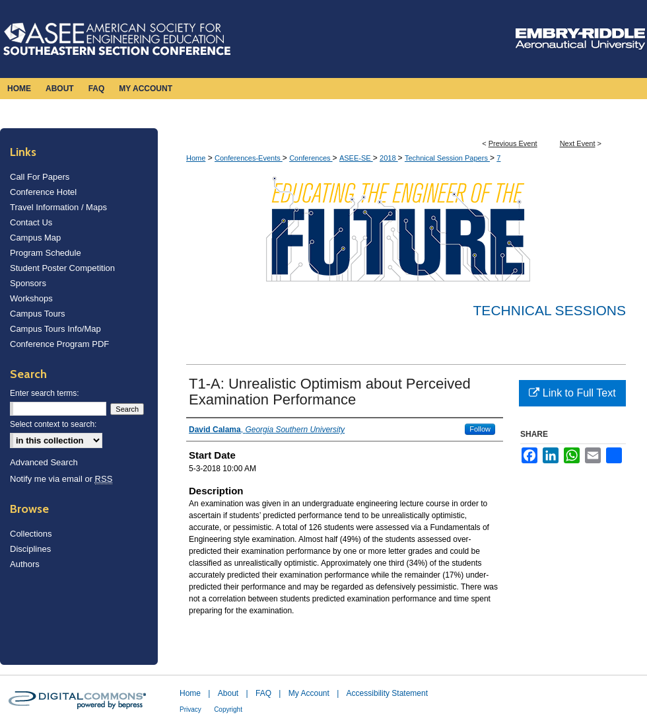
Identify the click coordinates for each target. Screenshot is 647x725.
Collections (31, 534)
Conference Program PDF (59, 344)
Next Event (578, 143)
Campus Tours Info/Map (55, 329)
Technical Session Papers (447, 158)
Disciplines (30, 549)
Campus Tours (37, 314)
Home (195, 158)
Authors (25, 564)
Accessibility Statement (387, 693)
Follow (480, 429)
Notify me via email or (61, 479)
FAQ (263, 693)
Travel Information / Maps (58, 207)
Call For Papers (39, 177)
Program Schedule (45, 253)
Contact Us (31, 222)
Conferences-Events (249, 158)
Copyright (228, 709)
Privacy (190, 709)
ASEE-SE (356, 158)
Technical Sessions (549, 310)
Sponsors (28, 283)
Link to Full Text (572, 393)
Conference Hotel (43, 192)
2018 (389, 158)
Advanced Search (44, 462)
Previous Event (513, 143)
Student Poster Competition (62, 268)
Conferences (310, 158)
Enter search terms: (44, 393)
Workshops (31, 298)
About (228, 693)
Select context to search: (53, 424)
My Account (309, 693)
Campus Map (35, 238)
